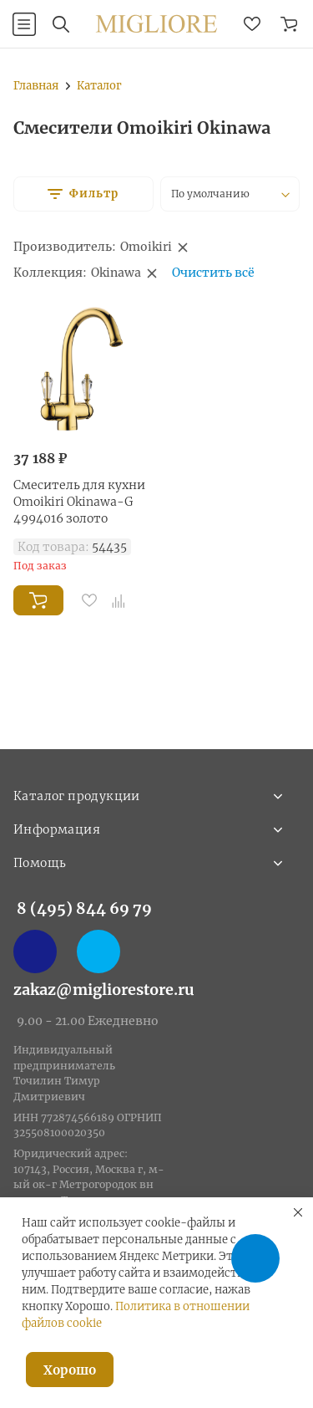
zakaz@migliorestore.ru (103, 989)
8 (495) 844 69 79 (84, 908)
